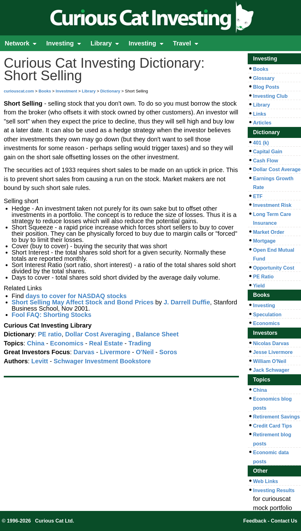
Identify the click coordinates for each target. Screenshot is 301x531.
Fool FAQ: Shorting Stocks (51, 314)
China (260, 390)
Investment (66, 91)
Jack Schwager (271, 370)
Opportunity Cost (273, 268)
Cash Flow (265, 160)
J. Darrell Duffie (187, 302)
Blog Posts (266, 87)
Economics (266, 323)
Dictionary (110, 91)
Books (45, 91)
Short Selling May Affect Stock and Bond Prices (83, 302)
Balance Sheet (157, 334)
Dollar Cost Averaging (98, 334)
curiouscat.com (19, 91)
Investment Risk (272, 205)
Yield (259, 285)
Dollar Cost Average (277, 169)
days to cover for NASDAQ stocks (75, 295)
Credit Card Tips (272, 425)
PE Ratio (263, 276)
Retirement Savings (276, 416)
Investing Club (270, 96)
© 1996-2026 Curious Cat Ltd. (38, 520)
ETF (257, 196)
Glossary (263, 78)
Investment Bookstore (118, 361)
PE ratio (50, 334)
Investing (63, 43)
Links (259, 114)
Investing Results (273, 490)
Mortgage (264, 241)
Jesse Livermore (273, 352)
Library (105, 43)
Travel (185, 43)
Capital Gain (267, 151)
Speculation (267, 314)
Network (21, 43)
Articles (262, 122)
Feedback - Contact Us (270, 520)
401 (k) (261, 142)
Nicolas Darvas (271, 343)
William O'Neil (269, 361)
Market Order (268, 232)
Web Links (265, 481)
